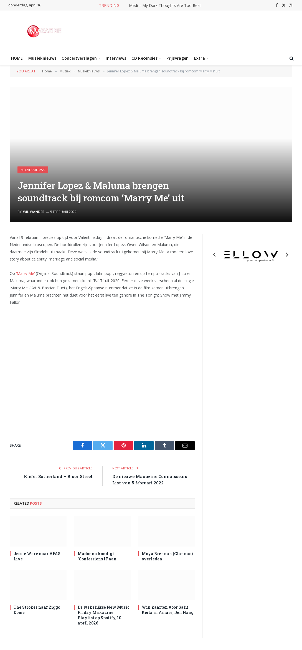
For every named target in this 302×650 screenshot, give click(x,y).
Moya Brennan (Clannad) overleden (167, 556)
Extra (199, 58)
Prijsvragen (177, 58)
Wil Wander (34, 211)
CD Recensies (144, 58)
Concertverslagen (79, 58)
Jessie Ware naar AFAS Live (37, 556)
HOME (17, 58)
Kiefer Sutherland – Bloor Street (58, 476)
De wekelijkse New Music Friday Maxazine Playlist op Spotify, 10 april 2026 (104, 615)
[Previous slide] (214, 254)
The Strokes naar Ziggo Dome (37, 610)
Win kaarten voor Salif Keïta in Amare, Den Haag (168, 610)
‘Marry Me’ (25, 273)
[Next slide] (287, 254)
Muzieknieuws (42, 58)
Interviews (116, 58)
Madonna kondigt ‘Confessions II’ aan (97, 556)
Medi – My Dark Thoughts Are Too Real (165, 5)
